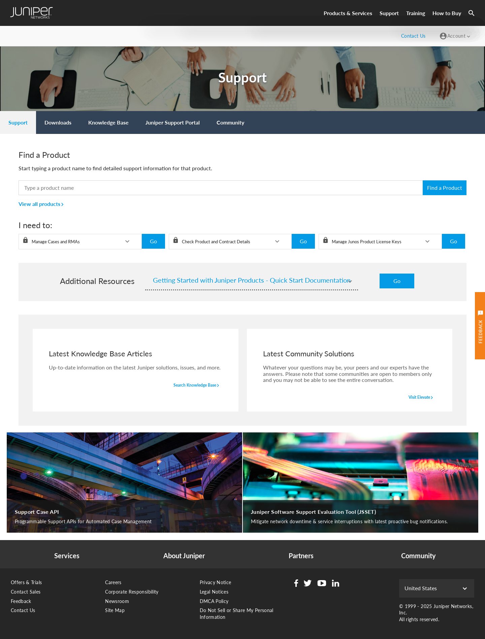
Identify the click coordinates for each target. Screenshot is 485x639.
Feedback (21, 601)
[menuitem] (18, 122)
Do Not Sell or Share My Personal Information (236, 613)
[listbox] (80, 241)
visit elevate (422, 397)
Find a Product (444, 187)
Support (389, 13)
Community (418, 556)
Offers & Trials (26, 582)
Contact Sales (26, 592)
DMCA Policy (214, 601)
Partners (301, 556)
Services (66, 556)
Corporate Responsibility (131, 592)
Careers (113, 582)
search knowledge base (197, 385)
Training (415, 13)
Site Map (115, 610)
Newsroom (117, 601)
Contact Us (23, 610)
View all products (42, 204)
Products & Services (348, 13)
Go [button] (153, 241)
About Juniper (184, 556)
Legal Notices (214, 592)
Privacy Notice (215, 582)
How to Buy (446, 13)
